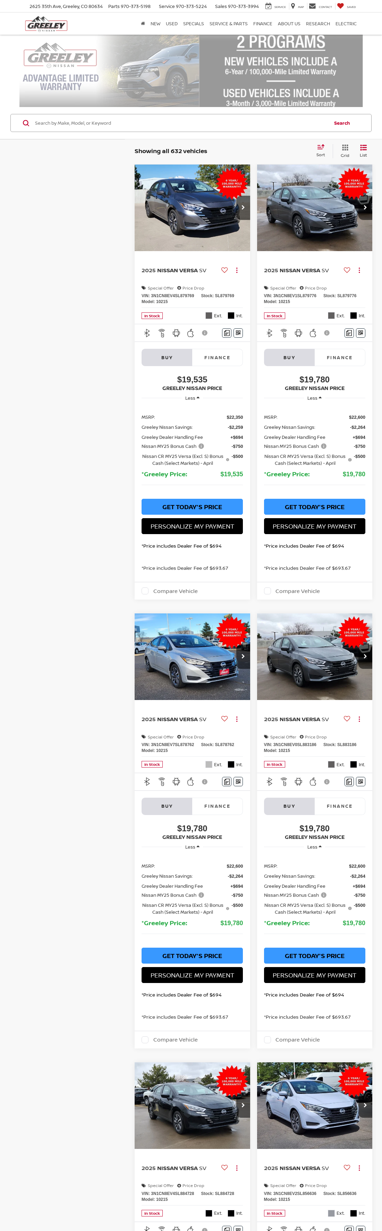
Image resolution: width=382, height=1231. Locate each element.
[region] (192, 425)
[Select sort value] (323, 126)
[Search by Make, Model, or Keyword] (181, 98)
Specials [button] (193, 23)
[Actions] (237, 245)
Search (342, 98)
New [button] (155, 23)
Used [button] (172, 23)
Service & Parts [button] (229, 23)
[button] (243, 183)
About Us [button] (289, 23)
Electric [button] (346, 23)
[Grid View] (344, 126)
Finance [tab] (217, 332)
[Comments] (226, 307)
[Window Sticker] (238, 307)
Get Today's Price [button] (192, 482)
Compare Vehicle (175, 566)
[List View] (363, 126)
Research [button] (318, 23)
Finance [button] (262, 23)
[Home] (143, 23)
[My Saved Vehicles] (346, 6)
